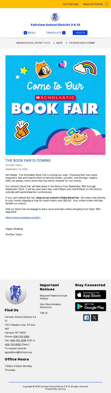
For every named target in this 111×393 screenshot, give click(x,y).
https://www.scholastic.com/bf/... (23, 217)
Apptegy (62, 389)
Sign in (80, 32)
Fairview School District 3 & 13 (33, 43)
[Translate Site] (55, 33)
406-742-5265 (21, 336)
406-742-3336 (18, 340)
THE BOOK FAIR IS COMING (82, 43)
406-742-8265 (13, 344)
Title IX (44, 312)
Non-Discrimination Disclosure (50, 306)
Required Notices (93, 4)
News (59, 43)
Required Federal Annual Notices (53, 297)
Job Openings (70, 4)
